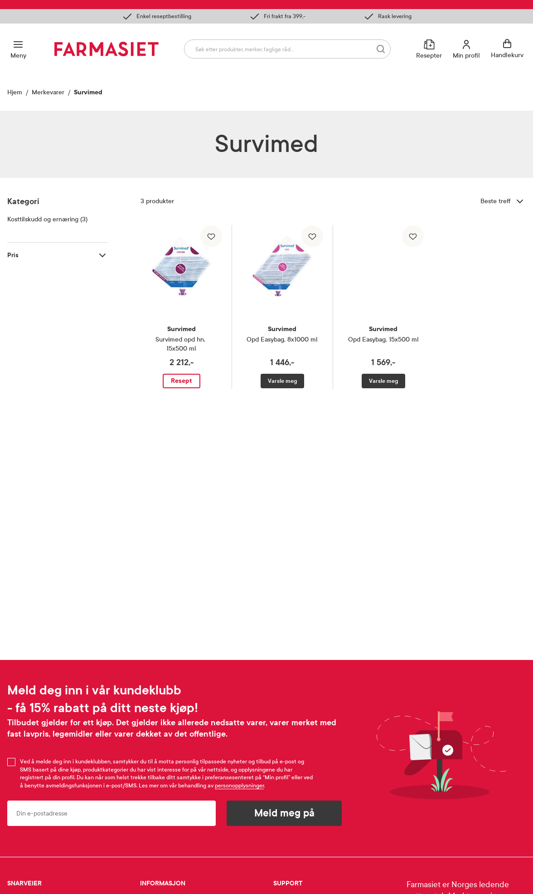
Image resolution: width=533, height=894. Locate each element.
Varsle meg (282, 381)
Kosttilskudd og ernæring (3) (47, 219)
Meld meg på (284, 813)
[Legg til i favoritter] (211, 236)
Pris (13, 255)
